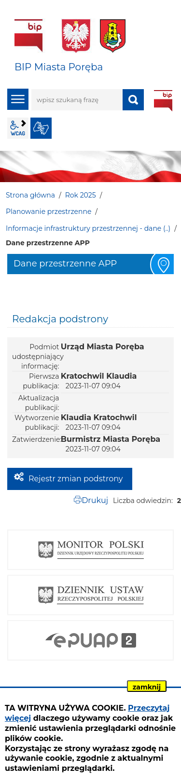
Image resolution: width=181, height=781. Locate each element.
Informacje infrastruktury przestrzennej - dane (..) (88, 228)
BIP (163, 100)
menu (17, 99)
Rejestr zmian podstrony (75, 478)
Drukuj (95, 500)
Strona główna (30, 195)
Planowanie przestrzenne (48, 211)
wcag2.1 (17, 128)
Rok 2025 (80, 195)
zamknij (147, 687)
